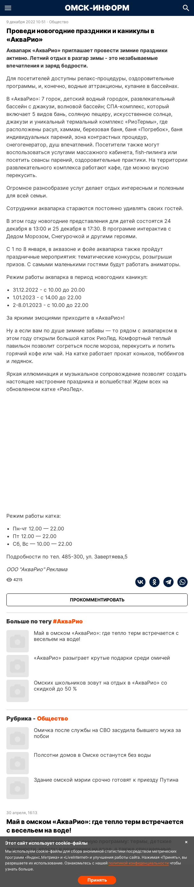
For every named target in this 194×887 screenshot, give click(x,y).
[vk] (140, 582)
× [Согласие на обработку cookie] (186, 841)
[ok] (153, 582)
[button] (8, 8)
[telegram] (167, 582)
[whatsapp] (181, 582)
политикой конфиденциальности (138, 863)
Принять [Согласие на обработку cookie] (97, 880)
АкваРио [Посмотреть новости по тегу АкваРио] (70, 621)
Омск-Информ (97, 8)
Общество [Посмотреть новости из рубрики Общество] (58, 22)
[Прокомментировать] (97, 599)
